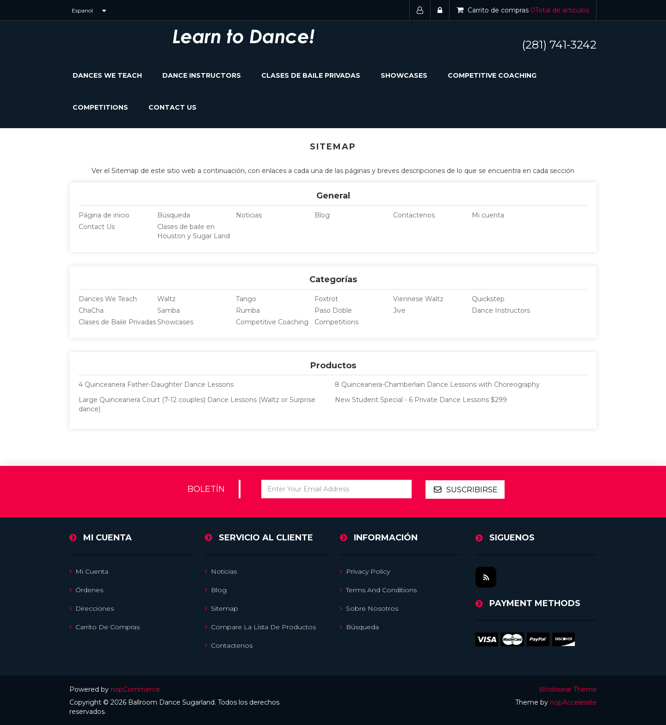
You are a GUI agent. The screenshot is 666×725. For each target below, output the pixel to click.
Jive (399, 310)
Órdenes (86, 589)
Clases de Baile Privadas (310, 75)
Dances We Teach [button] (107, 75)
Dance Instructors (201, 75)
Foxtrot (326, 299)
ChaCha (91, 310)
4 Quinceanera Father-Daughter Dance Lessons (156, 384)
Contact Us (172, 107)
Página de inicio (104, 215)
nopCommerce (135, 689)
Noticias (249, 215)
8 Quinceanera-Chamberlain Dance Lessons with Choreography (437, 384)
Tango (246, 299)
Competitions (100, 107)
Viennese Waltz (418, 299)
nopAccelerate (573, 702)
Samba (168, 310)
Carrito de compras (104, 626)
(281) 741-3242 (559, 44)
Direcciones (91, 608)
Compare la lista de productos (260, 626)
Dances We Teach (108, 299)
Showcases (404, 75)
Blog (322, 215)
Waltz (166, 299)
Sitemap (221, 608)
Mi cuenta (488, 215)
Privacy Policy (365, 571)
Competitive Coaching (492, 75)
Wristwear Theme (568, 689)
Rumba (248, 310)
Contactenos (414, 215)
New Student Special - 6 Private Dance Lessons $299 (421, 400)
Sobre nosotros (369, 608)
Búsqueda (173, 215)
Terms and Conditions (378, 589)
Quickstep (488, 299)
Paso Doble (333, 310)
